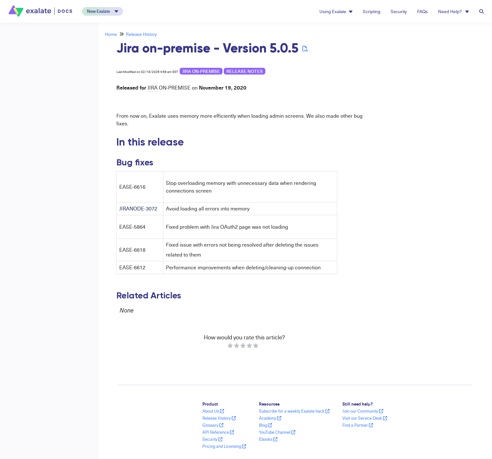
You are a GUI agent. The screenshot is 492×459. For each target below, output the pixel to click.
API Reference (218, 432)
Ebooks (268, 439)
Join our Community (362, 411)
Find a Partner (357, 425)
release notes (244, 71)
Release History (141, 34)
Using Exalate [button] (336, 11)
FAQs (422, 11)
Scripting (371, 11)
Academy (270, 418)
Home (111, 34)
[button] (102, 11)
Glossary (212, 425)
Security (399, 11)
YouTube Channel (277, 432)
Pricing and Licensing (224, 446)
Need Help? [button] (453, 11)
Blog (265, 425)
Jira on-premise (201, 71)
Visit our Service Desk (364, 418)
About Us (213, 411)
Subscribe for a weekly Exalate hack (294, 411)
